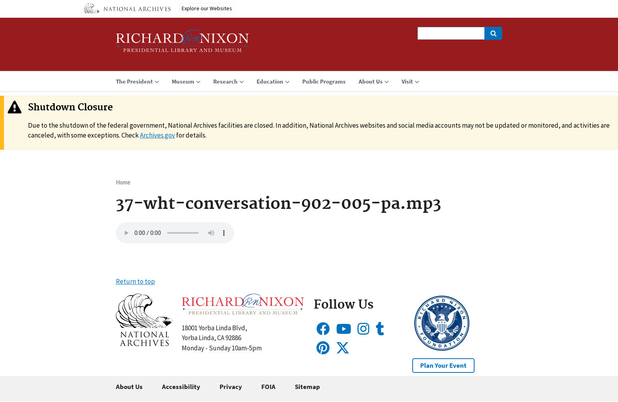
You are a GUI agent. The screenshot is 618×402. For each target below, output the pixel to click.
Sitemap (307, 386)
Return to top (135, 281)
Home (123, 182)
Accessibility (181, 386)
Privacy (231, 386)
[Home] (182, 44)
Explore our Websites (207, 8)
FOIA (268, 386)
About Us (129, 386)
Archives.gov (157, 135)
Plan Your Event (443, 365)
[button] (144, 343)
